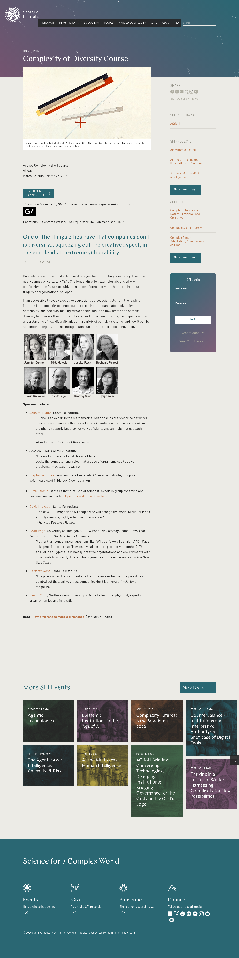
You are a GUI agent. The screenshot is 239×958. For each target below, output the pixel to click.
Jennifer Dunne (40, 413)
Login (193, 319)
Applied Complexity (166, 14)
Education (126, 14)
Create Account (193, 333)
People (143, 14)
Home (27, 51)
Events (37, 51)
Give (189, 14)
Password (180, 302)
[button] (82, 14)
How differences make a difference (58, 617)
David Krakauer (40, 506)
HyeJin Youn (38, 595)
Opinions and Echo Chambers (86, 496)
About (201, 14)
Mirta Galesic (38, 491)
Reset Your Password (193, 341)
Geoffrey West (39, 571)
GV (132, 204)
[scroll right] (234, 760)
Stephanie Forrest (42, 475)
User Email (181, 288)
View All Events (193, 687)
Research (82, 14)
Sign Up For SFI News (184, 98)
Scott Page (37, 531)
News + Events (104, 14)
